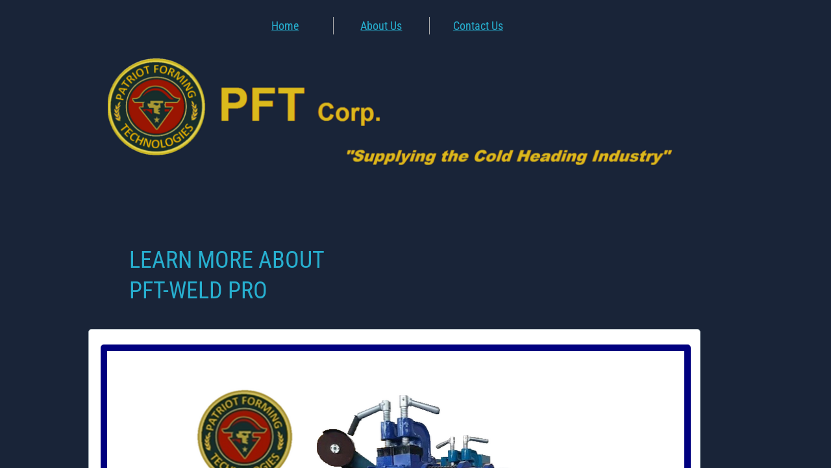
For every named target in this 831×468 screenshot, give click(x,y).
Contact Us (478, 25)
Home (285, 25)
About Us (381, 25)
